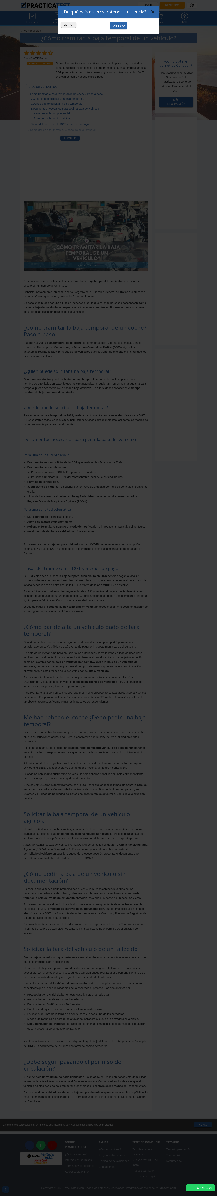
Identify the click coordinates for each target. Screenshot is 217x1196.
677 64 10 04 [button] (200, 1187)
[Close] (153, 11)
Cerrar (68, 25)
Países (118, 25)
